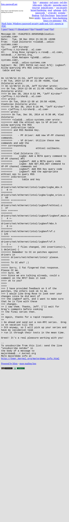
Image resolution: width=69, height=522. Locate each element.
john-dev (47, 5)
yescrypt (36, 7)
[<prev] (4, 29)
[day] (32, 29)
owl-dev (63, 2)
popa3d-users (47, 7)
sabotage (57, 10)
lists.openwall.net (9, 4)
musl (50, 10)
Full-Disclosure (47, 15)
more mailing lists (27, 436)
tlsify (65, 10)
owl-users (54, 2)
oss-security (61, 7)
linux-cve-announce (52, 20)
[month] (39, 29)
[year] (46, 29)
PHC (65, 20)
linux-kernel (61, 15)
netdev (37, 18)
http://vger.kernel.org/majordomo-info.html (30, 431)
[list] (52, 29)
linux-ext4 (46, 18)
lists (35, 2)
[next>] (12, 29)
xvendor (61, 13)
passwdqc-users (60, 5)
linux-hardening (60, 18)
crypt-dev (52, 13)
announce (44, 2)
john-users (37, 5)
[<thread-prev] (22, 29)
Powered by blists (9, 436)
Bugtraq (35, 15)
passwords (40, 13)
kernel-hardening (38, 10)
